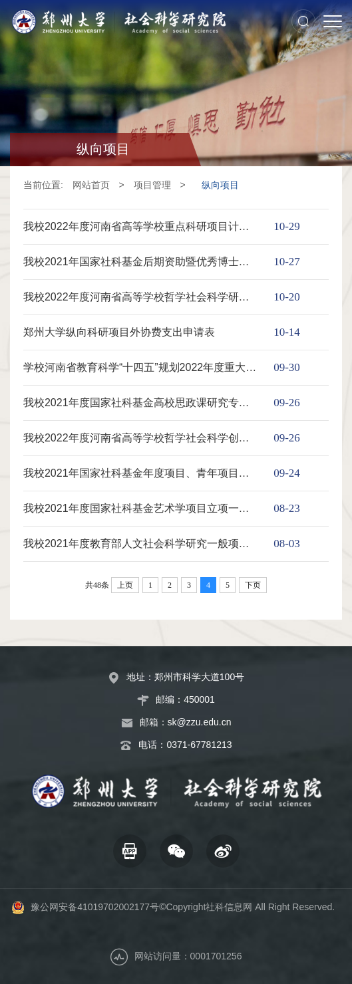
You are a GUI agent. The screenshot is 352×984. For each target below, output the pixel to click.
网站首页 (91, 185)
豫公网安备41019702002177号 (95, 907)
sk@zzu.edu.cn (200, 722)
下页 (253, 585)
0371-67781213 (199, 744)
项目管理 (152, 185)
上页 (125, 585)
